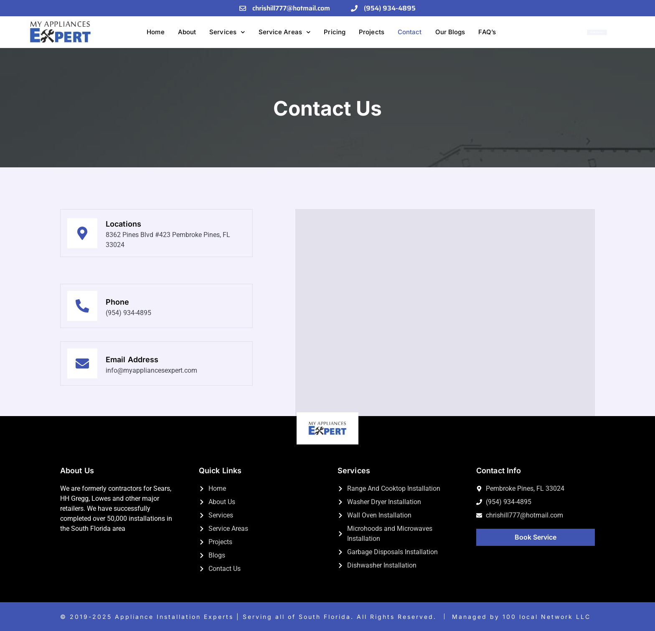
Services (227, 32)
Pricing (334, 32)
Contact (410, 32)
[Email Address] (82, 406)
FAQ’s (487, 32)
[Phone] (82, 306)
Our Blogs (450, 32)
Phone (117, 302)
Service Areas (285, 32)
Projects (371, 32)
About (187, 32)
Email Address (132, 402)
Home (155, 32)
